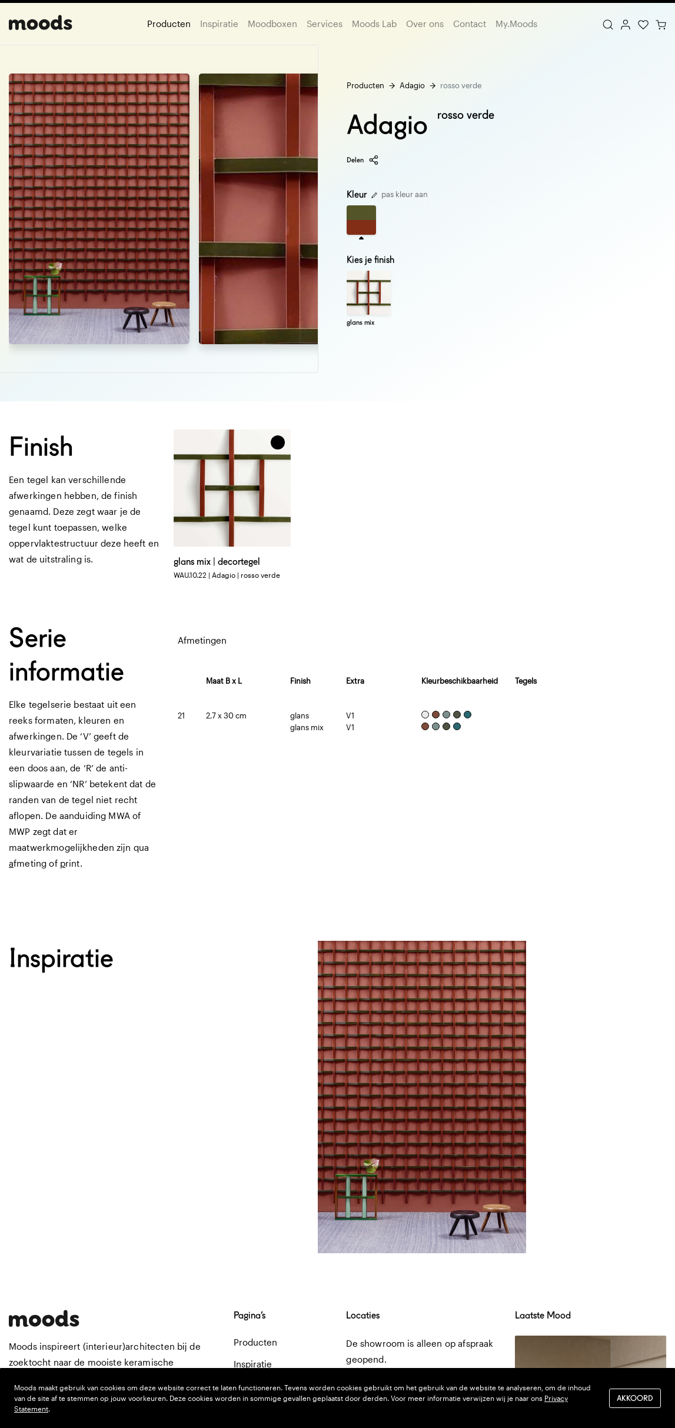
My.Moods (516, 23)
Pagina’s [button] (249, 1315)
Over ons (425, 23)
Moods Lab (374, 23)
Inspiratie (219, 23)
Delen (363, 160)
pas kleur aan (399, 194)
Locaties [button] (363, 1315)
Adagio (412, 85)
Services (325, 23)
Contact (469, 23)
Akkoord (635, 1397)
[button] (278, 442)
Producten (169, 23)
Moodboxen (272, 23)
